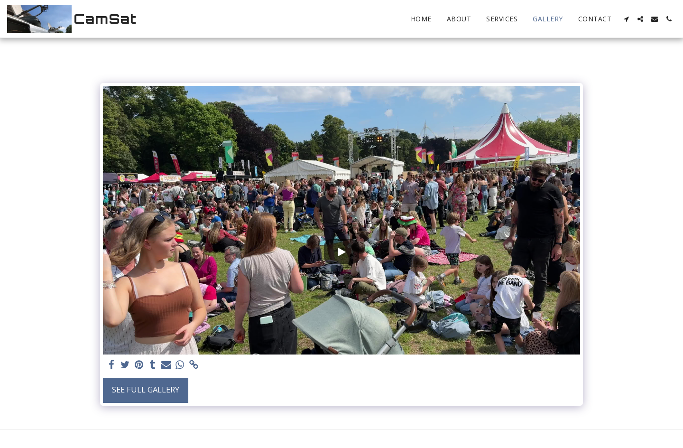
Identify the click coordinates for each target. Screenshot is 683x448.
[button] (626, 19)
